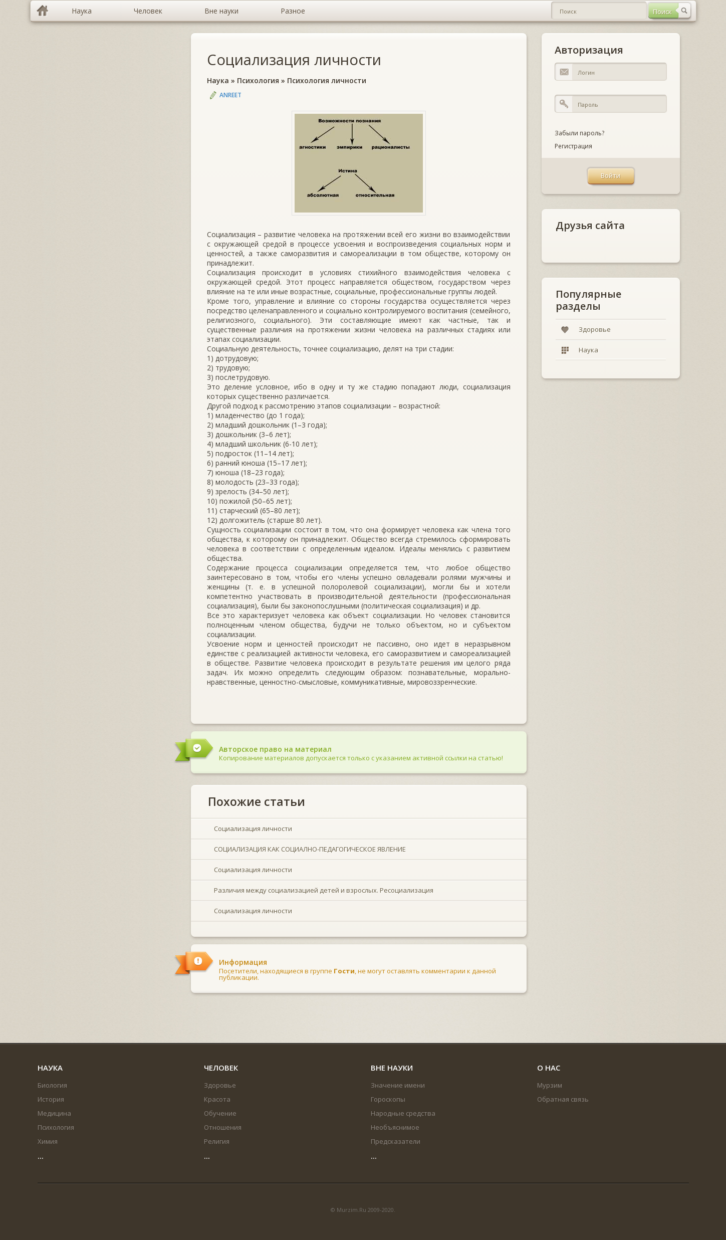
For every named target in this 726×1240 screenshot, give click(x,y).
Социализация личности (294, 59)
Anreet (230, 95)
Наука (218, 80)
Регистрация (573, 146)
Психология (258, 80)
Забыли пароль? (579, 133)
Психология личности (326, 80)
